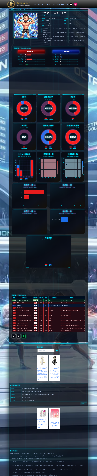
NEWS (53, 4)
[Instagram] (75, 4)
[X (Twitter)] (71, 4)
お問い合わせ (60, 4)
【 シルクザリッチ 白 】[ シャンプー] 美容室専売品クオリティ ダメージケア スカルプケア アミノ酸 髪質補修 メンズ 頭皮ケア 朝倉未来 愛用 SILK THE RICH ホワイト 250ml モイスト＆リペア (42, 373)
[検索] (67, 4)
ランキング (47, 4)
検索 (57, 350)
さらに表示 (83, 403)
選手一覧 (40, 4)
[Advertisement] (48, 80)
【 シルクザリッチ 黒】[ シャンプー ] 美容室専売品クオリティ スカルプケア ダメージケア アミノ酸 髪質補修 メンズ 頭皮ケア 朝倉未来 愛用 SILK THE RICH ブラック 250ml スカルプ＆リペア (54, 373)
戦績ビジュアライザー (24, 3)
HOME (34, 4)
